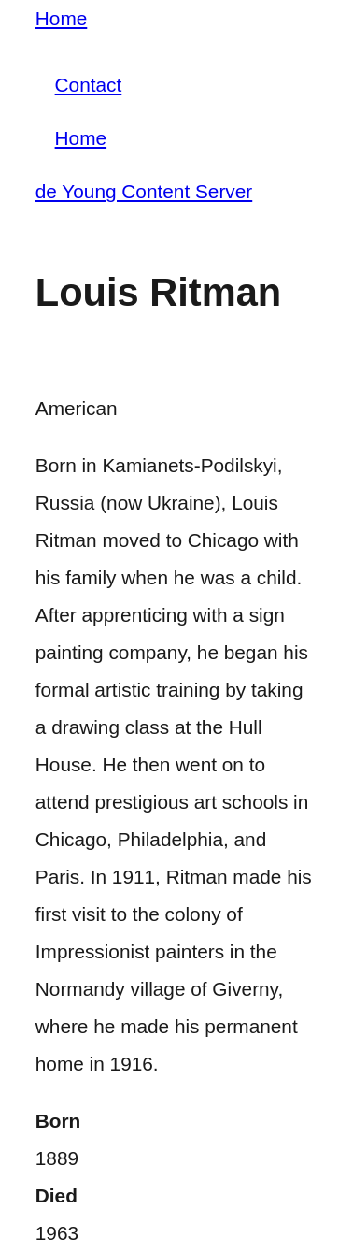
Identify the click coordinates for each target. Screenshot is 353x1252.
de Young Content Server (143, 191)
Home (61, 18)
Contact (88, 84)
